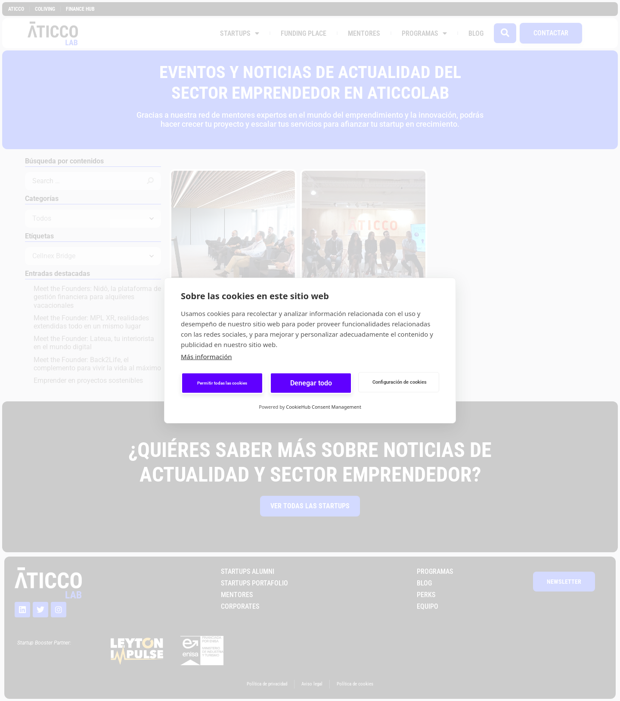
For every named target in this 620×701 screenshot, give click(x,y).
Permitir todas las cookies (222, 383)
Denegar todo (311, 383)
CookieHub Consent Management (323, 407)
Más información (206, 356)
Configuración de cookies (399, 382)
